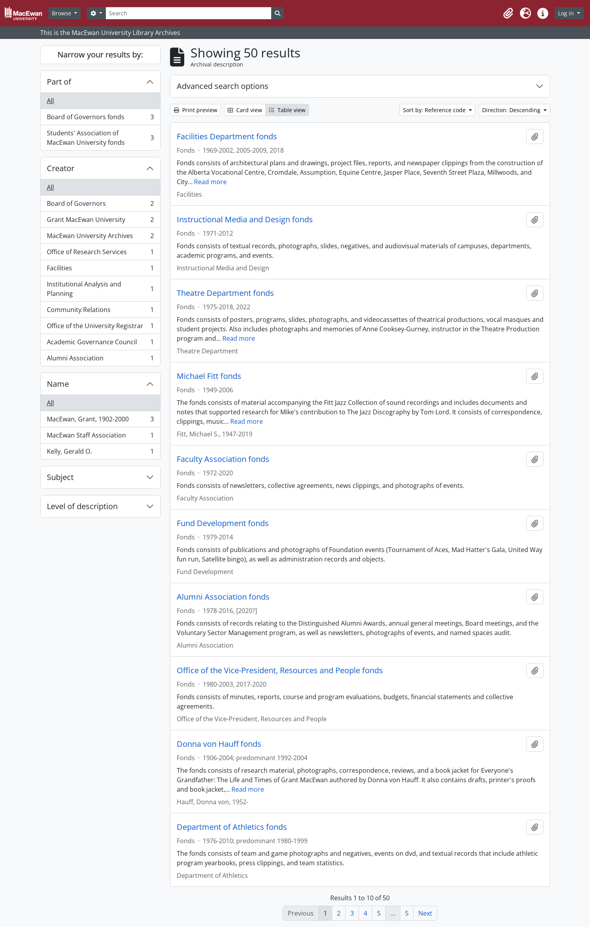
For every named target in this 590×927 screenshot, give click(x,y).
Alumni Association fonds (223, 597)
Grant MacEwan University (100, 221)
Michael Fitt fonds (209, 376)
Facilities (100, 269)
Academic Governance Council (100, 343)
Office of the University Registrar (100, 327)
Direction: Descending (512, 110)
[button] (508, 13)
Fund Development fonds (223, 523)
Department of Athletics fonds (232, 827)
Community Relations (100, 311)
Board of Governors (100, 205)
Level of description (82, 506)
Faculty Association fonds (223, 459)
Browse (62, 13)
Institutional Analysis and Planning (100, 289)
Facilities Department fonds (227, 136)
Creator (60, 168)
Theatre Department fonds (225, 293)
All (50, 100)
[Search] (188, 13)
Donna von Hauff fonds (219, 744)
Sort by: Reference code (435, 110)
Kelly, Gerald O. (100, 453)
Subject (60, 477)
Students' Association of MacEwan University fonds (100, 138)
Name (58, 384)
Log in (566, 13)
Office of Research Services (100, 253)
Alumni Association (100, 359)
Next (425, 913)
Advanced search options (222, 86)
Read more (210, 181)
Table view (287, 110)
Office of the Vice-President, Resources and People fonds (280, 670)
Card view (244, 110)
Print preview (195, 110)
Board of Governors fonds (100, 118)
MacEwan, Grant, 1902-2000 (100, 420)
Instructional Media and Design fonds (245, 219)
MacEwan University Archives (100, 237)
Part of (59, 81)
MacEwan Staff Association (100, 436)
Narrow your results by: (100, 54)
